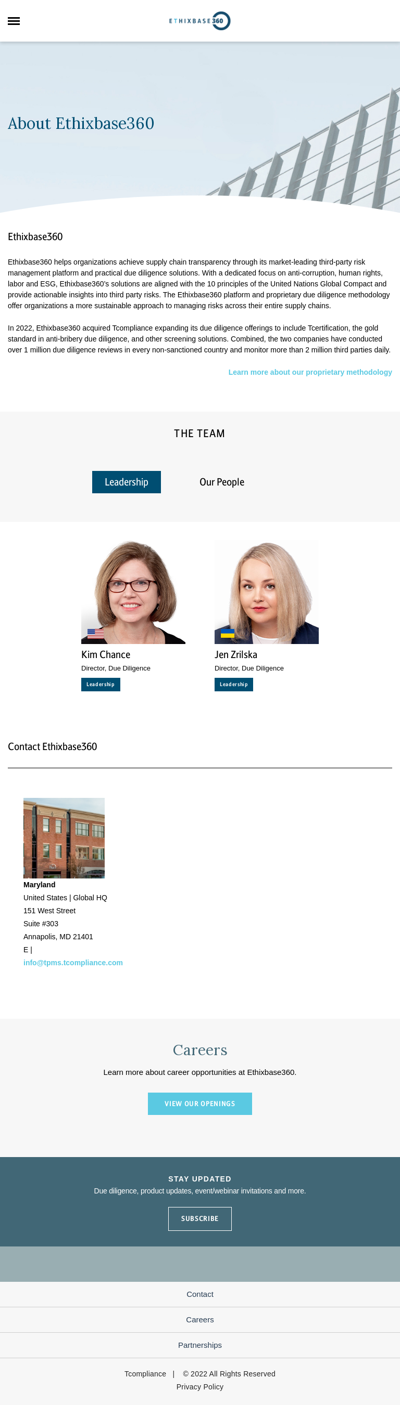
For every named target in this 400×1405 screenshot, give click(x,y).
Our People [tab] (221, 482)
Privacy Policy (200, 1387)
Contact (200, 1294)
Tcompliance (145, 1374)
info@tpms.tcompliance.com (73, 962)
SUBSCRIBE (200, 1218)
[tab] (295, 476)
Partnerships (200, 1345)
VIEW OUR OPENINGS (200, 1103)
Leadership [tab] (126, 482)
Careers (200, 1319)
